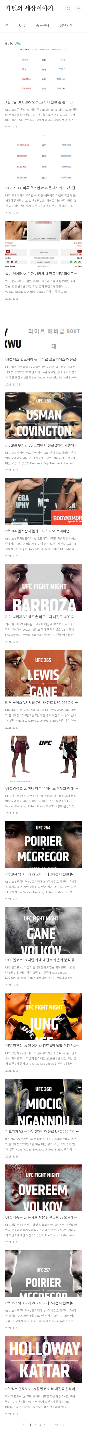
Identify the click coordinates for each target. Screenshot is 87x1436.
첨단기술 (66, 25)
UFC (22, 25)
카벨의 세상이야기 (29, 9)
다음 (63, 1424)
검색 (68, 8)
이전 (23, 1424)
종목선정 (42, 25)
